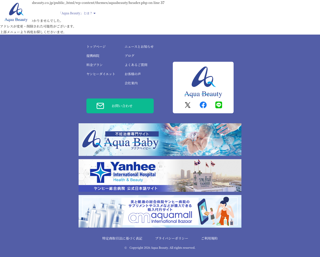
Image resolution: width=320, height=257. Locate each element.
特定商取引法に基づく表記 (122, 238)
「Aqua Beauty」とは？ (77, 13)
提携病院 (108, 13)
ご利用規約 (209, 238)
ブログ (129, 55)
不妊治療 (151, 13)
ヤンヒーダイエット (177, 13)
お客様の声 (133, 74)
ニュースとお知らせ (139, 46)
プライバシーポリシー (171, 238)
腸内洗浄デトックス (211, 13)
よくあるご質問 (136, 64)
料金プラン (94, 64)
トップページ (96, 46)
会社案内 (131, 83)
